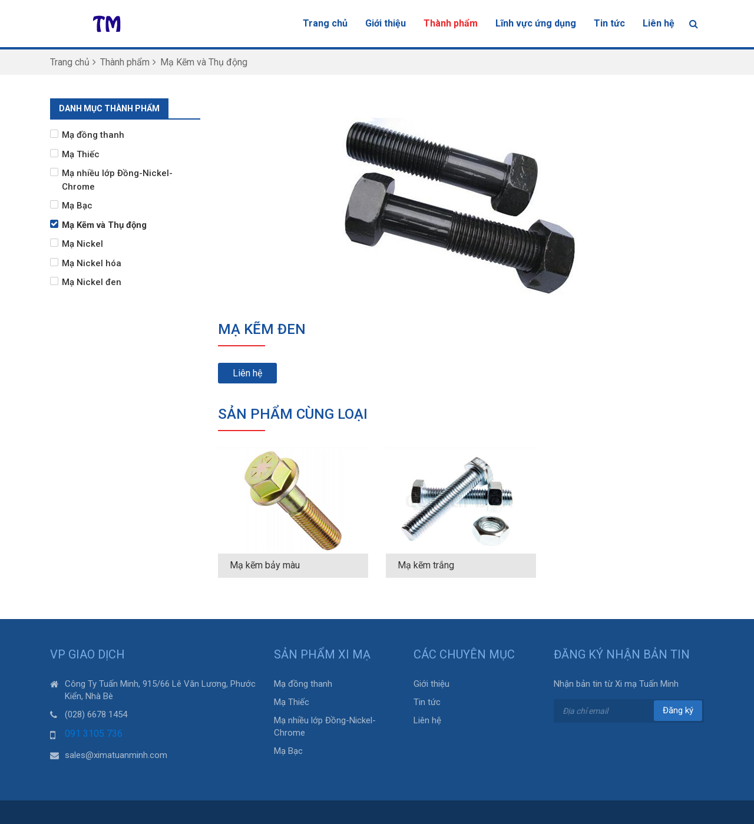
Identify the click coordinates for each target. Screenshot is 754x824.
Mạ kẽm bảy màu (265, 565)
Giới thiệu (385, 23)
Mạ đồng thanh (93, 135)
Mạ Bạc (77, 205)
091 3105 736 (94, 733)
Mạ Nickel (82, 244)
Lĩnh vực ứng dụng (535, 23)
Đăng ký (678, 710)
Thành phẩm (451, 23)
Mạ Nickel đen (91, 282)
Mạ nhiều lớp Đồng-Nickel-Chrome (117, 180)
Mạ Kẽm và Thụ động (104, 225)
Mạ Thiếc (81, 154)
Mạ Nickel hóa (91, 263)
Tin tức (609, 23)
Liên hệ (658, 23)
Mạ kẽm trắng (426, 565)
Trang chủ (325, 23)
